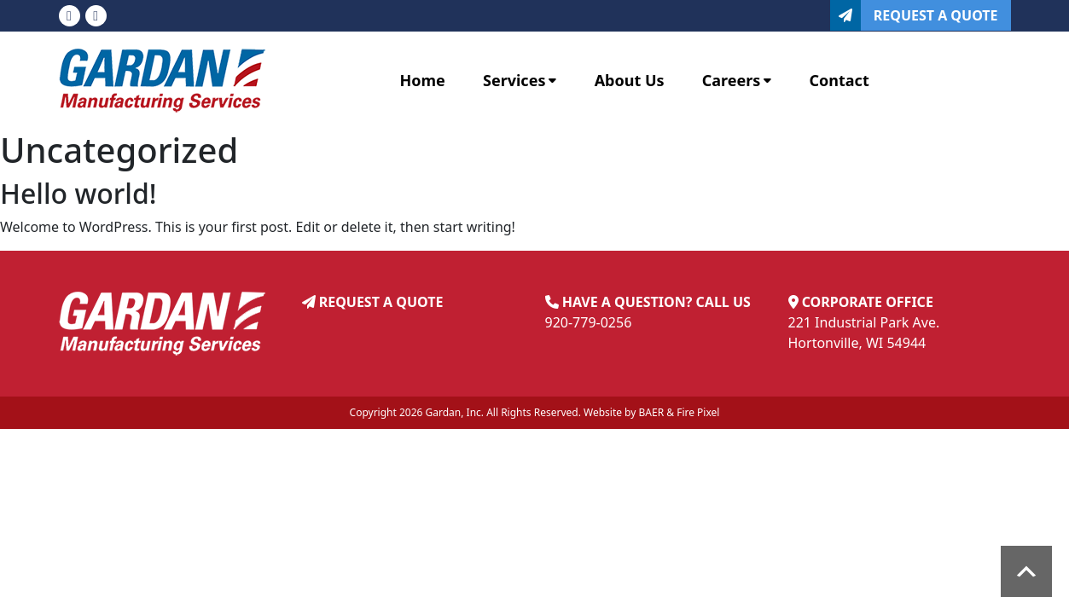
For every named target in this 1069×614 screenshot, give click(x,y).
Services (519, 80)
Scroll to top (1026, 571)
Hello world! (78, 193)
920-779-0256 (588, 322)
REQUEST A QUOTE (381, 302)
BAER (652, 412)
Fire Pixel (698, 412)
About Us (630, 80)
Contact (839, 80)
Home (422, 80)
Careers (737, 80)
